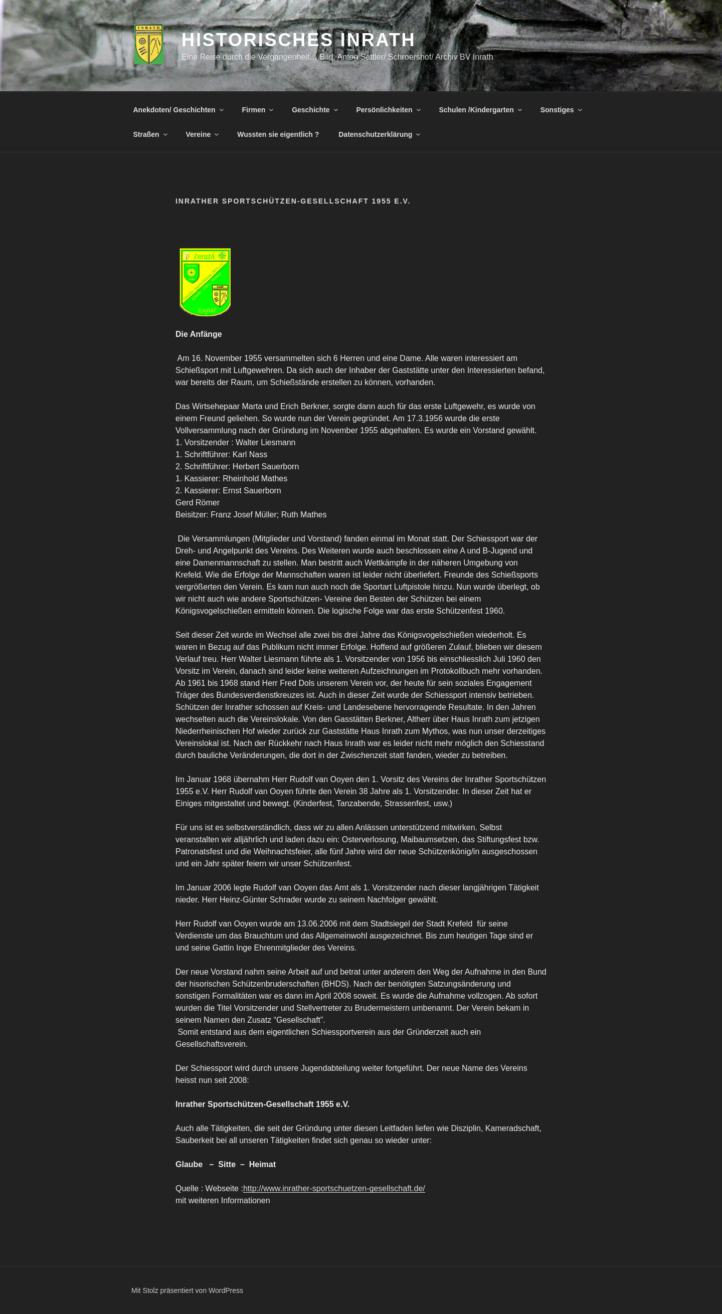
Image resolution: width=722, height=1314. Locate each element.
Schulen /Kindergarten (481, 110)
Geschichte (315, 110)
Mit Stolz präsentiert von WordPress (187, 1290)
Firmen (258, 110)
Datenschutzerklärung (380, 134)
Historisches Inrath (299, 40)
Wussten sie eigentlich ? (278, 134)
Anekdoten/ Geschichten (179, 110)
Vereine (203, 134)
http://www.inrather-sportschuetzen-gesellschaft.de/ (334, 1188)
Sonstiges (562, 110)
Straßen (151, 134)
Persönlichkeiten (389, 110)
